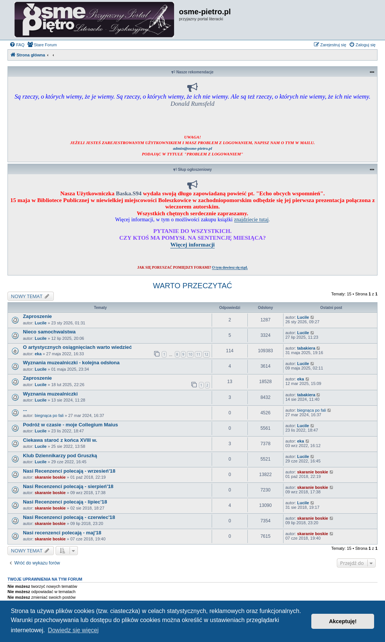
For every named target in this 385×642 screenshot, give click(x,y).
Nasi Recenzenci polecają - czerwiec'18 (69, 517)
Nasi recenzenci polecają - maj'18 (62, 533)
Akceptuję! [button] (343, 621)
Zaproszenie (37, 316)
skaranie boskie (50, 477)
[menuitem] (16, 44)
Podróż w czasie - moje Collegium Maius (70, 424)
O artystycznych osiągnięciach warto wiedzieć (77, 347)
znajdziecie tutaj (251, 219)
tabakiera (306, 348)
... (25, 409)
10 (190, 354)
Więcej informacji (192, 244)
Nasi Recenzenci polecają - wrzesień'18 (69, 471)
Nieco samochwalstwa (49, 332)
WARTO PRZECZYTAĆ (192, 285)
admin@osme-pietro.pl (192, 148)
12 (206, 354)
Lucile (41, 323)
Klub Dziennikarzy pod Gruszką (60, 455)
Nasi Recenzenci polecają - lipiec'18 (65, 502)
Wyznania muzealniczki (50, 394)
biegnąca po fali (49, 415)
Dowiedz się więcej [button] (73, 630)
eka (38, 353)
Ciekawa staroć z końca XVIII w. (60, 440)
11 (198, 354)
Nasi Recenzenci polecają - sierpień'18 (68, 486)
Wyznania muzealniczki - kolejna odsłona (71, 362)
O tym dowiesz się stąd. (230, 267)
